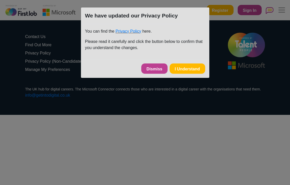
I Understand (187, 69)
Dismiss (154, 69)
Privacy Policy (128, 31)
